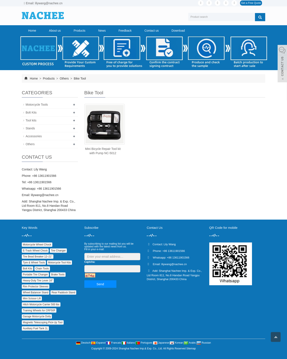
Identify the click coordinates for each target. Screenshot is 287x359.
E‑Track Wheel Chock (35, 250)
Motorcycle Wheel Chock (37, 244)
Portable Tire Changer (35, 274)
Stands (30, 128)
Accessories (34, 136)
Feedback (125, 30)
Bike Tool (79, 78)
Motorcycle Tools (37, 104)
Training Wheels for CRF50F (39, 310)
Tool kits (31, 120)
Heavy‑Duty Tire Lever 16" (38, 280)
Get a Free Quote (251, 2)
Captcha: (89, 261)
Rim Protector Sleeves (35, 286)
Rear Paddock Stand (63, 292)
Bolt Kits (31, 112)
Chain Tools (42, 268)
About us (55, 30)
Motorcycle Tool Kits (59, 262)
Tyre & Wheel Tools (34, 262)
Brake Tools (57, 274)
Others (64, 78)
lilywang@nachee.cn (45, 195)
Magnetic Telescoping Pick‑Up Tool (43, 322)
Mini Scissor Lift (32, 298)
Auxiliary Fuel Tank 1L (35, 328)
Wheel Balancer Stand (35, 292)
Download (178, 30)
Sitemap (191, 348)
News (102, 30)
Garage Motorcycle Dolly (37, 316)
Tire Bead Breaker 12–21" (37, 256)
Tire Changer (58, 250)
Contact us (151, 30)
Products (79, 30)
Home (32, 30)
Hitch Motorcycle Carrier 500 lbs (41, 304)
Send (100, 284)
